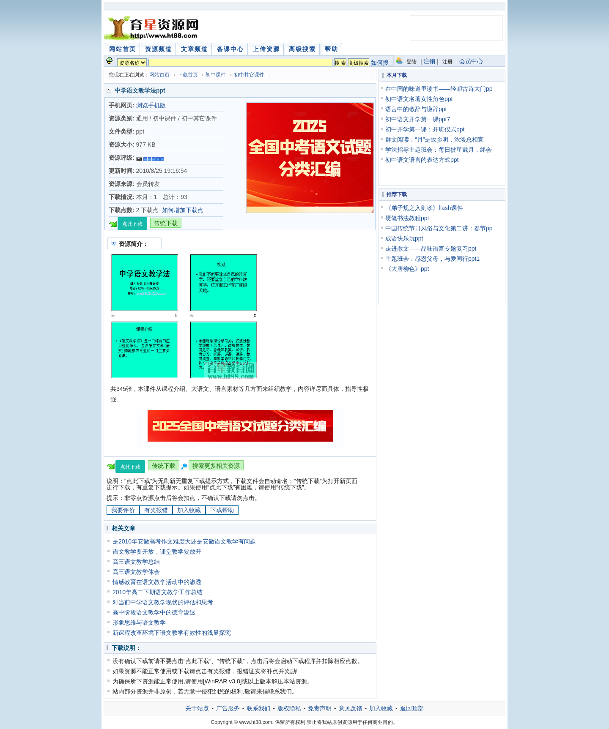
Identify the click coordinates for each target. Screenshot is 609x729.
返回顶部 (412, 708)
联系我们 (258, 708)
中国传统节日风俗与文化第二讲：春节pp (439, 228)
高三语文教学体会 (136, 571)
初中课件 (216, 75)
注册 (447, 62)
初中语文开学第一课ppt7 (417, 119)
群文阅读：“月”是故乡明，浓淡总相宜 (434, 139)
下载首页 (188, 75)
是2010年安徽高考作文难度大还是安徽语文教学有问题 (184, 541)
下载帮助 (222, 510)
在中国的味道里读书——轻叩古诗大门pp (439, 88)
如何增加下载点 (182, 210)
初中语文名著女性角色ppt (419, 99)
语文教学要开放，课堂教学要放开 (156, 551)
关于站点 (197, 708)
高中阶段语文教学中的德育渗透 (153, 612)
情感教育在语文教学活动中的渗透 (156, 582)
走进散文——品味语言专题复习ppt (430, 248)
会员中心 (471, 61)
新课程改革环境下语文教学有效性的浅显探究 (171, 632)
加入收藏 (189, 510)
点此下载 (132, 224)
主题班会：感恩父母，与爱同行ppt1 (432, 258)
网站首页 (159, 75)
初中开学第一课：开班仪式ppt (424, 129)
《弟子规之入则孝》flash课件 (424, 208)
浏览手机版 (151, 105)
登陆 (411, 62)
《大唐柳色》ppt (407, 268)
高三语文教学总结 (136, 561)
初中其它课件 (249, 75)
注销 (429, 61)
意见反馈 (350, 708)
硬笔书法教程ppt (407, 218)
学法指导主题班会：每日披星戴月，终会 (438, 149)
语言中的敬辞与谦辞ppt (416, 109)
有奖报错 (156, 510)
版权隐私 (289, 708)
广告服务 (228, 708)
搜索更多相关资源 (216, 465)
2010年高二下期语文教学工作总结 (157, 592)
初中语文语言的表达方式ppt (421, 159)
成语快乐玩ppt (404, 238)
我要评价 (123, 510)
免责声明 (320, 708)
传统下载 (166, 223)
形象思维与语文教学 (139, 622)
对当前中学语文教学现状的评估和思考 (162, 602)
